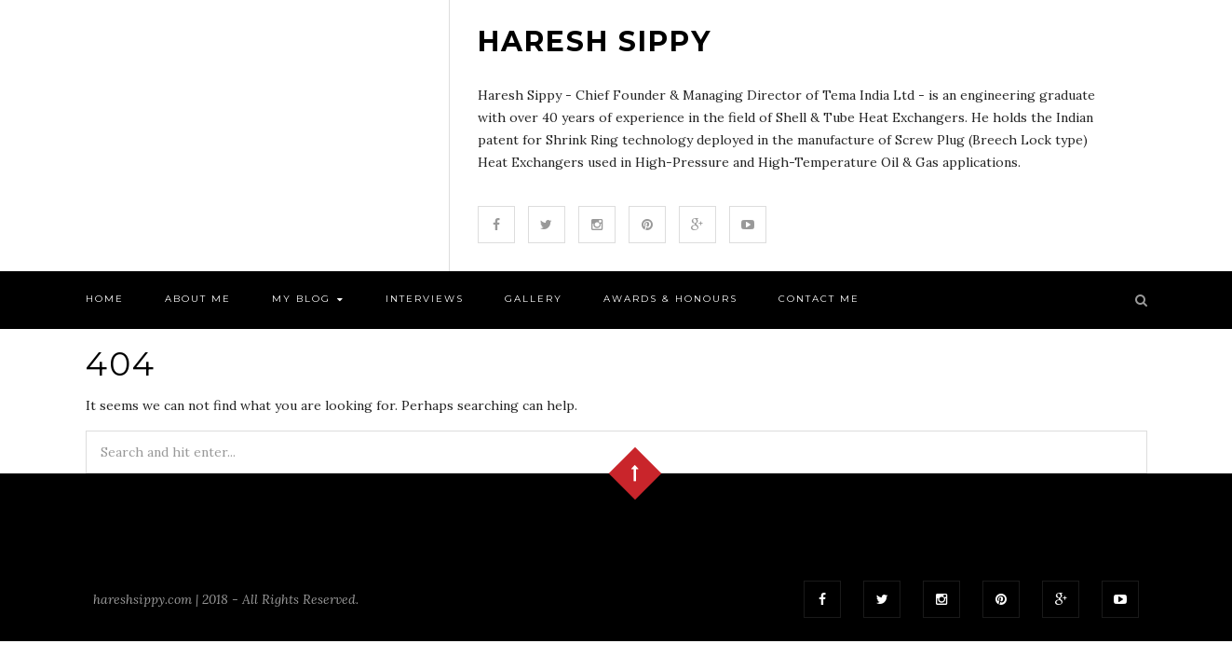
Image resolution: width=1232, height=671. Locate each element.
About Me (198, 299)
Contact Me (819, 299)
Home (105, 299)
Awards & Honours (670, 299)
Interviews (425, 299)
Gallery (533, 299)
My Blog (308, 299)
